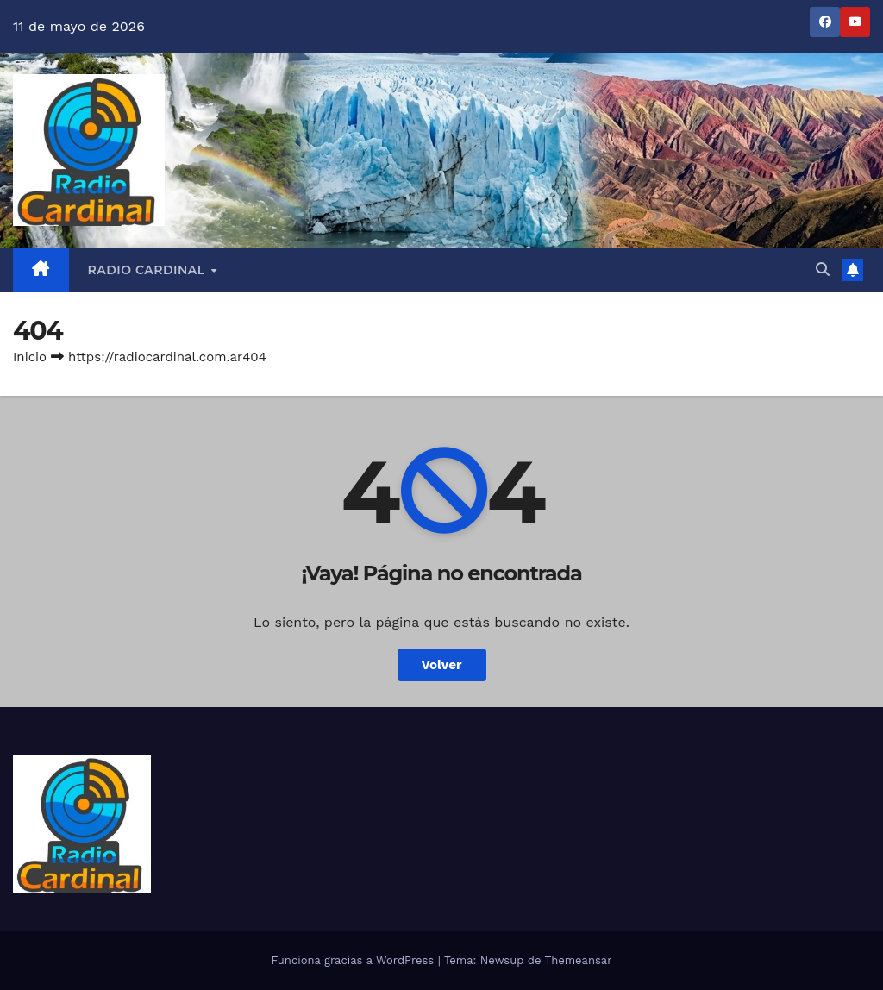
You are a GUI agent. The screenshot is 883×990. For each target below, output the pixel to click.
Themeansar (578, 960)
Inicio (30, 357)
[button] (823, 269)
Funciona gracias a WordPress (354, 960)
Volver (442, 665)
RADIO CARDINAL (149, 270)
